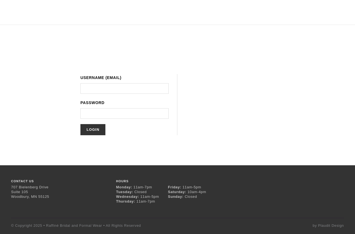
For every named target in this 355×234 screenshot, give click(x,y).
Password (92, 102)
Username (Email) (100, 77)
